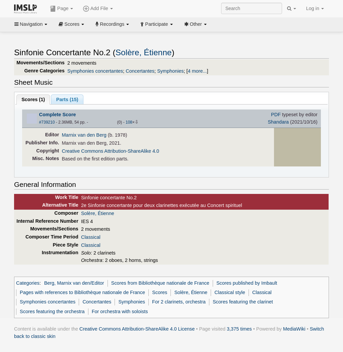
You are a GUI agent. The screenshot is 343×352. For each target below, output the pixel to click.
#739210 (47, 122)
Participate (156, 24)
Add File (98, 9)
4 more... (197, 71)
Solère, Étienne (144, 52)
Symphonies (170, 71)
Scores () (33, 99)
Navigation (30, 24)
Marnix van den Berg (84, 135)
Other (195, 24)
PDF (276, 114)
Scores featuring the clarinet (243, 301)
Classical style (229, 292)
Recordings (112, 24)
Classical (90, 237)
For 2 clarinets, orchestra (179, 301)
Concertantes (140, 71)
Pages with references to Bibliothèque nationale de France (82, 292)
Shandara (278, 122)
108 (129, 122)
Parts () (67, 99)
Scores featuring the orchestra (52, 311)
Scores (71, 24)
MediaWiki (294, 329)
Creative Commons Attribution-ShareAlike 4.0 (110, 151)
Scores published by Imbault (246, 283)
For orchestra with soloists (120, 311)
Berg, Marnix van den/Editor (74, 283)
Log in (315, 8)
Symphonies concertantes (95, 71)
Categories (28, 283)
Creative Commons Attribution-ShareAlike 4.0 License (137, 329)
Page (61, 9)
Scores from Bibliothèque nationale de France (160, 283)
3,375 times (239, 329)
